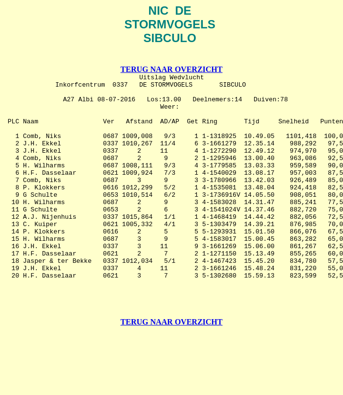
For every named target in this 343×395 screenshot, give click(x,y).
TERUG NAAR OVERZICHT (172, 71)
